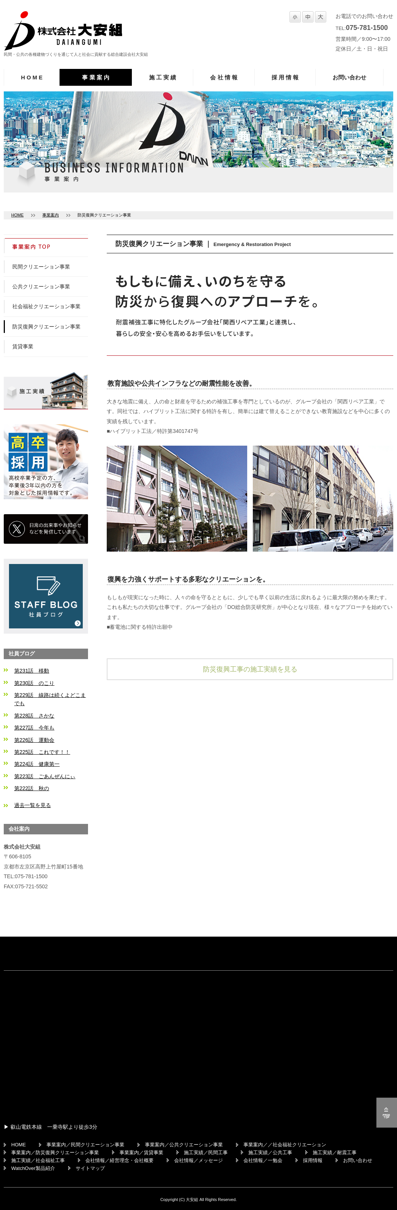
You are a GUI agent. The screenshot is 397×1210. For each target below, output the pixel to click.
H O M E (31, 77)
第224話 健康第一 (37, 764)
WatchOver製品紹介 (33, 1168)
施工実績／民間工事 (206, 1152)
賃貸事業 (22, 346)
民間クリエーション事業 (41, 267)
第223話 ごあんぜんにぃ (44, 776)
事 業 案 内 (95, 77)
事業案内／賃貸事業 (141, 1152)
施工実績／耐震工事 (335, 1152)
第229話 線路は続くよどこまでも (50, 699)
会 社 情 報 (223, 77)
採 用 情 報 (285, 77)
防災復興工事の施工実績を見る (250, 669)
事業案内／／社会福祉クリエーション (284, 1144)
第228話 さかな (34, 716)
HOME (17, 215)
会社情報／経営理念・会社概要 (119, 1160)
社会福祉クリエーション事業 (46, 306)
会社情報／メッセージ (198, 1160)
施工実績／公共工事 (270, 1152)
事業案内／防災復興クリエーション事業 (55, 1152)
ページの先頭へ (386, 1113)
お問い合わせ (349, 77)
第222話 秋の (31, 788)
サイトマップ (90, 1168)
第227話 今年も (34, 728)
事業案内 (50, 215)
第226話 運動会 (34, 740)
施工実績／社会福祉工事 (38, 1160)
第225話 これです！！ (42, 752)
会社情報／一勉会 (262, 1160)
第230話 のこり (34, 683)
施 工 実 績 (162, 77)
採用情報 (312, 1160)
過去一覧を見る (32, 805)
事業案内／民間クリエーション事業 (85, 1144)
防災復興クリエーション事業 (46, 327)
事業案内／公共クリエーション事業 (184, 1144)
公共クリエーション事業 (41, 286)
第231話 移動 (31, 671)
